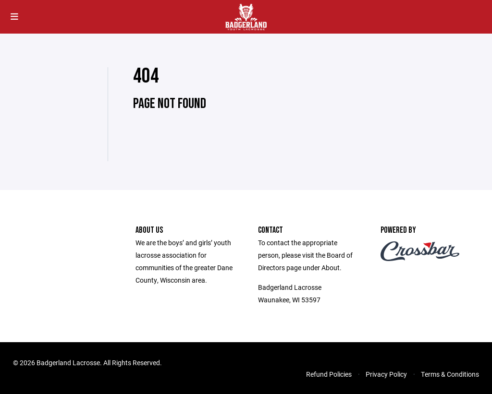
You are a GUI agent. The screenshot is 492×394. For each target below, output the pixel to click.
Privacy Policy (386, 374)
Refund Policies (329, 374)
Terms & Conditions (450, 374)
